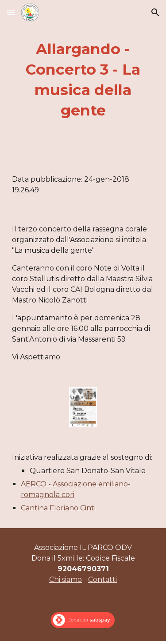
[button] (10, 12)
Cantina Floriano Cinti (58, 508)
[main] (83, 80)
